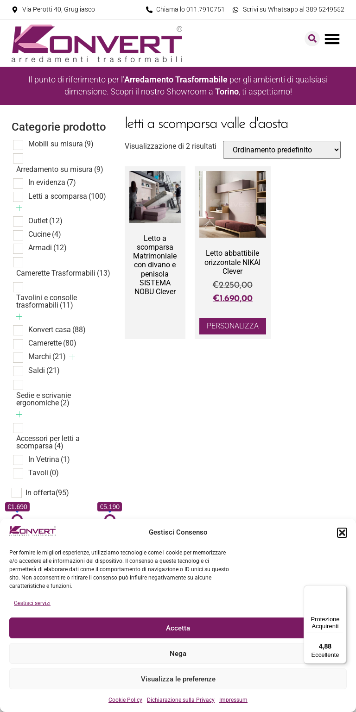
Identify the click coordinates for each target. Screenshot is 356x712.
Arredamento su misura (59, 169)
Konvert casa (57, 329)
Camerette (52, 343)
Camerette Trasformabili (63, 273)
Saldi (44, 370)
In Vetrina (49, 459)
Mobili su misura (61, 143)
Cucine (44, 234)
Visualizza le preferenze (178, 679)
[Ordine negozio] (282, 150)
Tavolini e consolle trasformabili (46, 301)
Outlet (45, 220)
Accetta (178, 628)
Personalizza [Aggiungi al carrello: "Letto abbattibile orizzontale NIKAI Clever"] (233, 325)
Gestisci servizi (32, 603)
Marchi (47, 356)
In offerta (47, 493)
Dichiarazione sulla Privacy (181, 700)
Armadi (47, 247)
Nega (178, 653)
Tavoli (43, 472)
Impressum (233, 700)
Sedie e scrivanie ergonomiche (43, 399)
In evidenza (52, 182)
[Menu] (341, 590)
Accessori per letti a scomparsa (48, 442)
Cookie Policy (125, 700)
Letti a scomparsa (67, 196)
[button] (342, 532)
